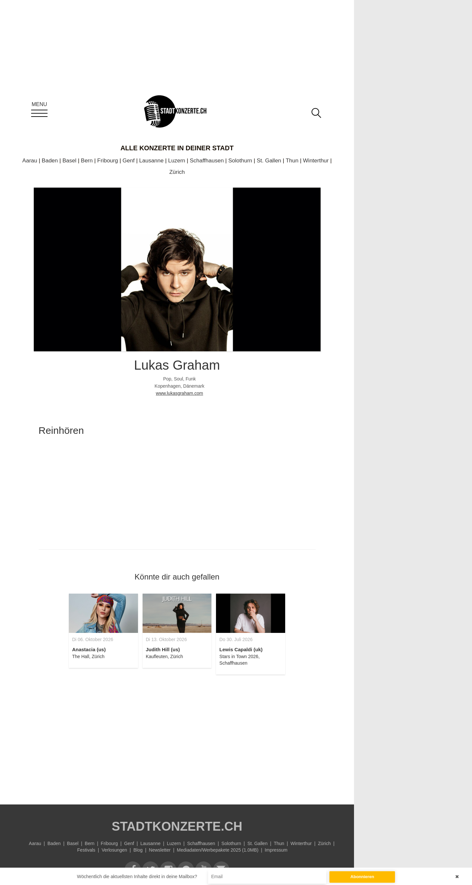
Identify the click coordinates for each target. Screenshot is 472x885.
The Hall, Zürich (88, 656)
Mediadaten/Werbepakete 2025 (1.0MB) (218, 850)
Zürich (177, 172)
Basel (69, 160)
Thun (292, 160)
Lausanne (151, 160)
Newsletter (159, 850)
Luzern (176, 160)
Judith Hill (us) (163, 649)
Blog (138, 850)
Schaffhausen (207, 160)
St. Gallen (269, 160)
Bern (87, 160)
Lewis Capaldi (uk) (241, 649)
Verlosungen (114, 850)
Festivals (86, 850)
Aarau (29, 160)
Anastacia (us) (89, 649)
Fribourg (107, 160)
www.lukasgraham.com (179, 393)
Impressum (276, 850)
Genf (129, 160)
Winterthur (315, 160)
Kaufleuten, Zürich (164, 656)
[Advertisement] (177, 736)
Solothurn (240, 160)
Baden (50, 160)
